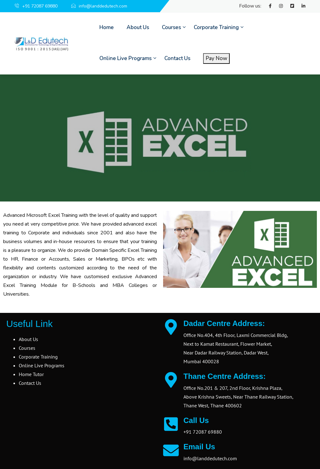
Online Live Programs (125, 58)
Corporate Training (216, 27)
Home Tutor (31, 374)
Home (106, 27)
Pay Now (216, 58)
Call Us (196, 420)
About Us (138, 27)
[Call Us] (171, 424)
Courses (171, 27)
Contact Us (177, 58)
